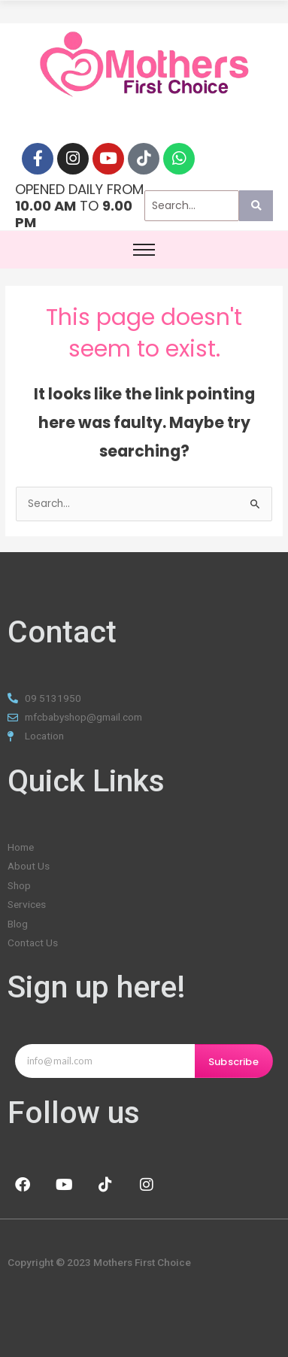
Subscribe (233, 1062)
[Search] (192, 205)
